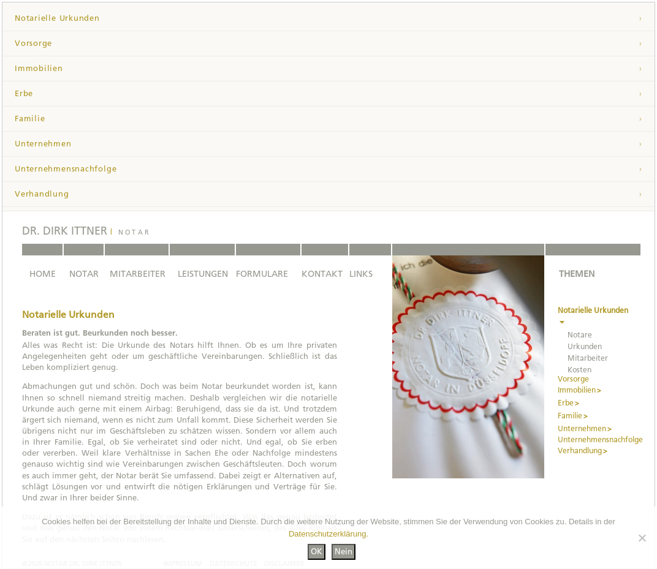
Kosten (579, 370)
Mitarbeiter (588, 358)
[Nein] (642, 538)
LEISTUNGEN (203, 274)
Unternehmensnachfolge (65, 168)
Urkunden (585, 346)
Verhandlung (42, 193)
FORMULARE (262, 274)
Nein (343, 551)
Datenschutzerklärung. (328, 533)
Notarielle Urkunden (57, 18)
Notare (580, 335)
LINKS (361, 274)
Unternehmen (43, 143)
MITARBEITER (137, 274)
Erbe (24, 93)
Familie (30, 118)
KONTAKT (322, 274)
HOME (42, 274)
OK (316, 551)
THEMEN (576, 274)
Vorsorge (33, 43)
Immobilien (39, 68)
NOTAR (84, 274)
